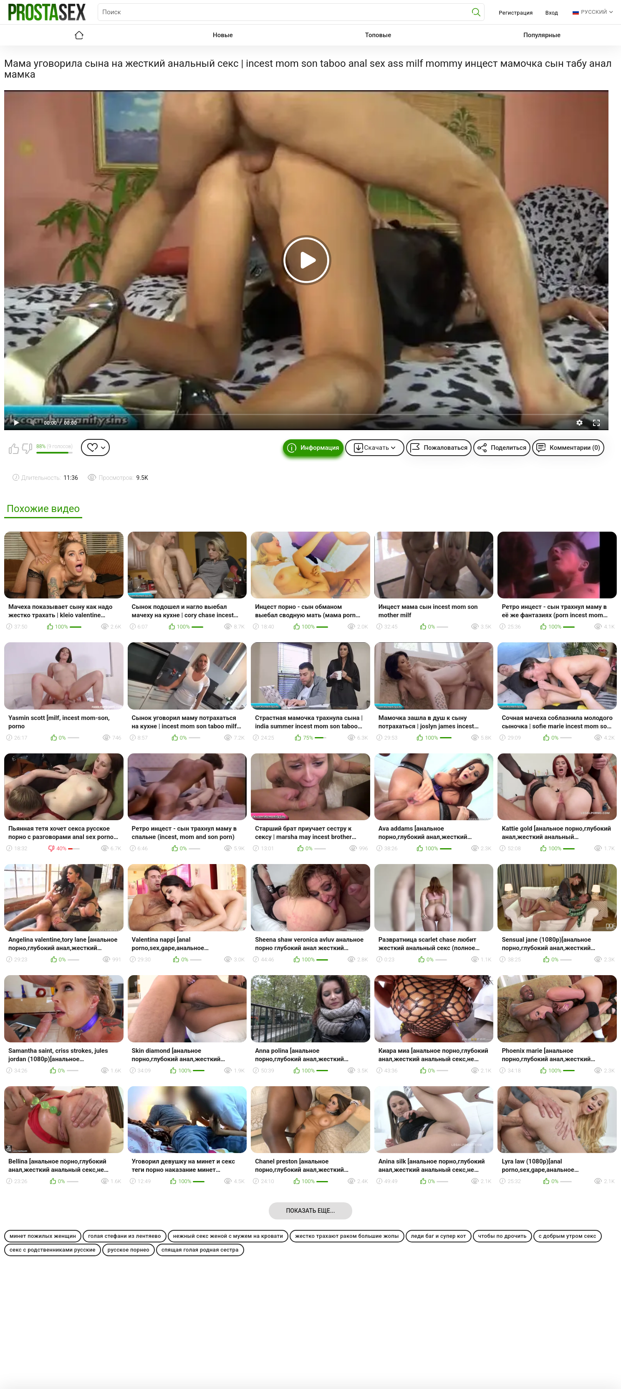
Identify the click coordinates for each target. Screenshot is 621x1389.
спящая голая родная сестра (200, 1250)
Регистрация (516, 13)
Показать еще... (310, 1210)
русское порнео (128, 1250)
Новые (223, 35)
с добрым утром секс (567, 1236)
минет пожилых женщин (43, 1236)
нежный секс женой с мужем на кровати (228, 1236)
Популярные (541, 35)
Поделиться (508, 447)
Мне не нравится (26, 448)
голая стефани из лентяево (124, 1236)
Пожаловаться (445, 447)
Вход (551, 13)
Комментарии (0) (575, 447)
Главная (78, 35)
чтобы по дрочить (502, 1236)
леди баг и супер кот (438, 1236)
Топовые (378, 35)
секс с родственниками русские (53, 1250)
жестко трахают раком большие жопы (347, 1236)
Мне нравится (13, 448)
